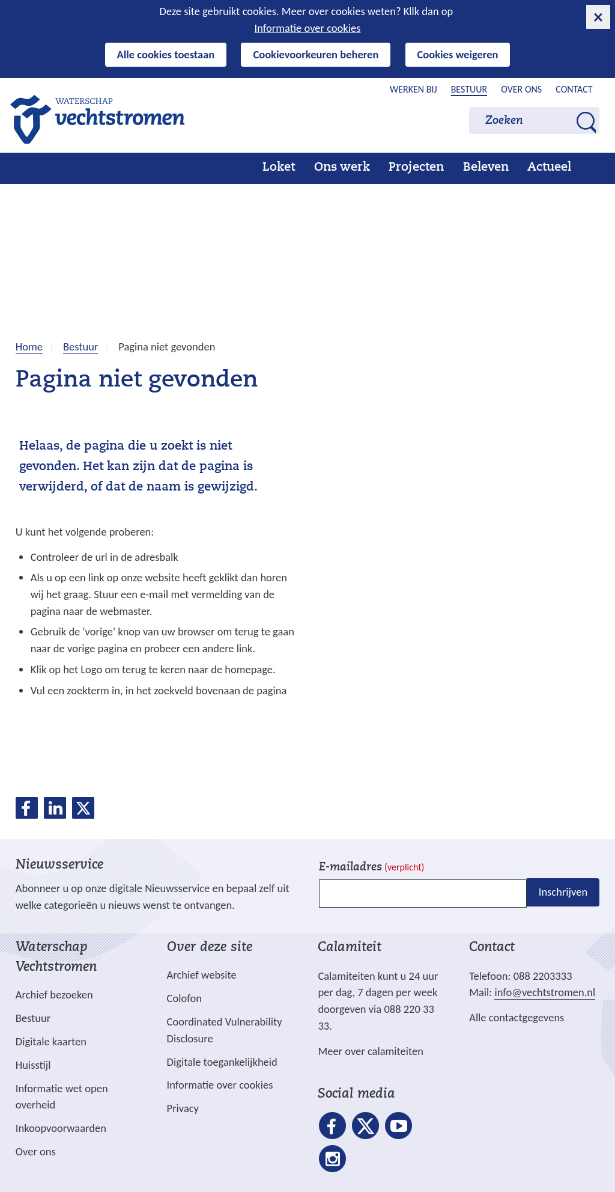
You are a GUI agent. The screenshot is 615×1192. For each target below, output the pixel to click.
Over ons (521, 89)
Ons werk (342, 168)
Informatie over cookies (308, 28)
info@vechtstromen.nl (544, 992)
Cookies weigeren (457, 54)
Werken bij (413, 89)
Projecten (416, 168)
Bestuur (469, 89)
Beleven (486, 168)
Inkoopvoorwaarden (61, 1128)
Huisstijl (33, 1065)
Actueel (549, 168)
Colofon (184, 998)
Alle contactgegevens (516, 1017)
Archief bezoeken (54, 994)
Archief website (202, 975)
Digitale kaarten (51, 1042)
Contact (574, 89)
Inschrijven (563, 892)
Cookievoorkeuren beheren (315, 54)
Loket (278, 168)
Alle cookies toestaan (166, 54)
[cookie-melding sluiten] (598, 17)
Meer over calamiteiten (370, 1051)
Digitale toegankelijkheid (222, 1062)
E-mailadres (371, 867)
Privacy (183, 1108)
